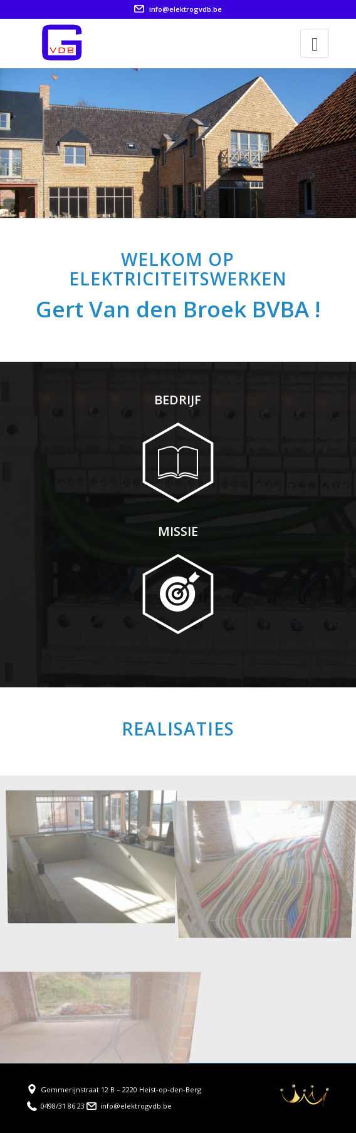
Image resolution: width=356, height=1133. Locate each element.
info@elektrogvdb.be (178, 9)
